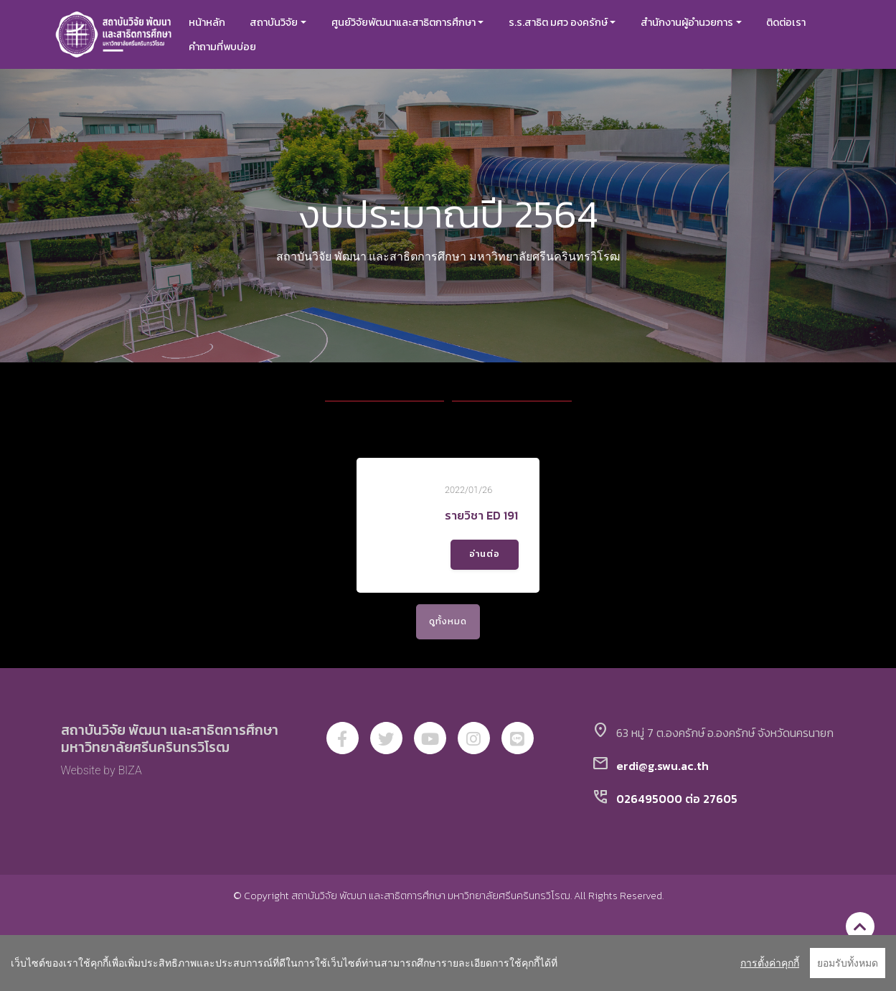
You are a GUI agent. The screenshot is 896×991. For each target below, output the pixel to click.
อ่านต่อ (486, 563)
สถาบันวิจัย (284, 22)
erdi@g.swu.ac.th (662, 783)
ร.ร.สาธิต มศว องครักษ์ (568, 22)
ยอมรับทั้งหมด (847, 963)
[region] (448, 963)
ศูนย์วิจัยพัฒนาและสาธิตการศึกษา (413, 22)
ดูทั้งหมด (448, 639)
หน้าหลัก (217, 22)
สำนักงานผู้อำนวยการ (697, 22)
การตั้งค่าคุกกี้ (769, 963)
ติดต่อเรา (796, 22)
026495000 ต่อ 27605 (676, 816)
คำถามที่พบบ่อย (233, 47)
